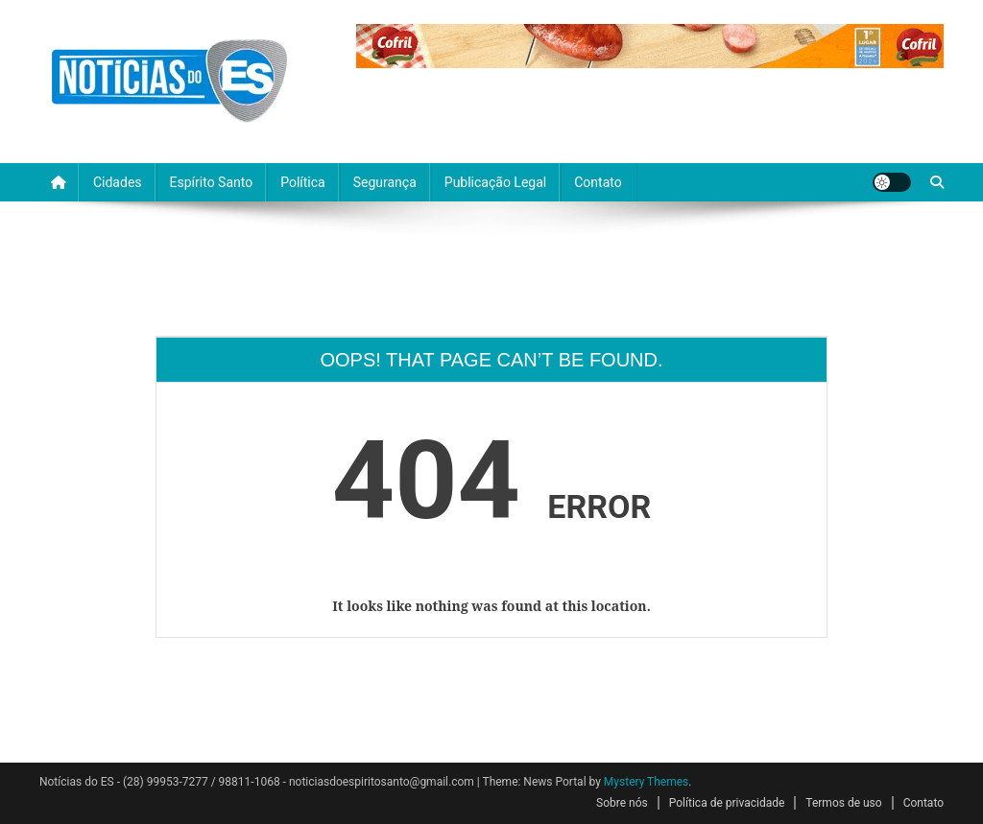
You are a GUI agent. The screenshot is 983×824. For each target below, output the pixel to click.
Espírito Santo (211, 182)
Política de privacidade (727, 803)
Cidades (117, 182)
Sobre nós (622, 803)
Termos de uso (843, 803)
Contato (597, 182)
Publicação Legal (495, 182)
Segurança (385, 182)
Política (302, 182)
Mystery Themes (646, 782)
